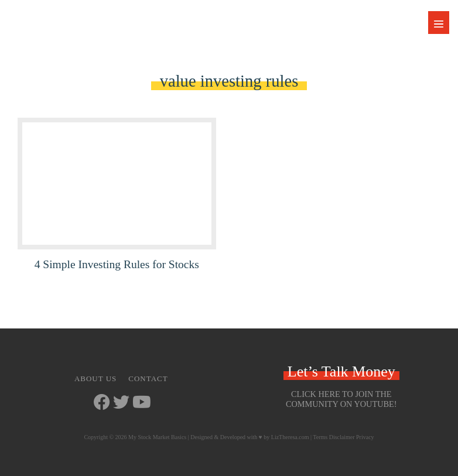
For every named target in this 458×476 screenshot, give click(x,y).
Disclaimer (342, 437)
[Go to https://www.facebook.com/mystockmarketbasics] (102, 403)
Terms (320, 437)
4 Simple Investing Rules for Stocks (117, 264)
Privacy (365, 437)
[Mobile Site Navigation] (438, 22)
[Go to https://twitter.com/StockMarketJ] (121, 403)
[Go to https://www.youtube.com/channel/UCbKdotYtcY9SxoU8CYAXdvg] (140, 403)
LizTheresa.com (290, 437)
